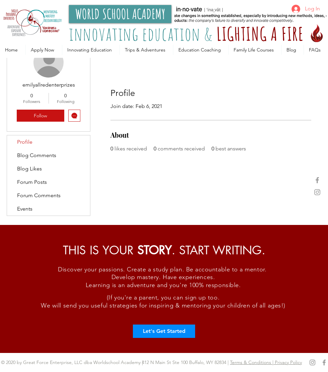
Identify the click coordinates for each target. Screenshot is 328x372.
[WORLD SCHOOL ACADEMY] (120, 14)
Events (24, 209)
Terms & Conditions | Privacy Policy (266, 362)
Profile (24, 142)
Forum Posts (32, 182)
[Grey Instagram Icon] (317, 192)
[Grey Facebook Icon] (317, 180)
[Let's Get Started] (164, 331)
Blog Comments (36, 155)
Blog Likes (29, 168)
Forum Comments (39, 195)
